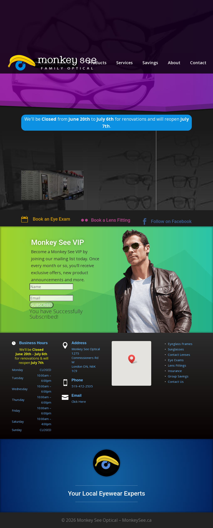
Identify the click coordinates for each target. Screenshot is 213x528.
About (174, 63)
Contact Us (176, 381)
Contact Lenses (179, 354)
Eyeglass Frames (180, 344)
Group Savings (178, 376)
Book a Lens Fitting (110, 225)
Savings (150, 63)
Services (124, 63)
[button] (133, 359)
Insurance (175, 371)
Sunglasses (176, 349)
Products (97, 63)
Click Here (79, 401)
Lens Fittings (177, 365)
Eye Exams (176, 360)
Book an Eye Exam (51, 224)
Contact (198, 63)
